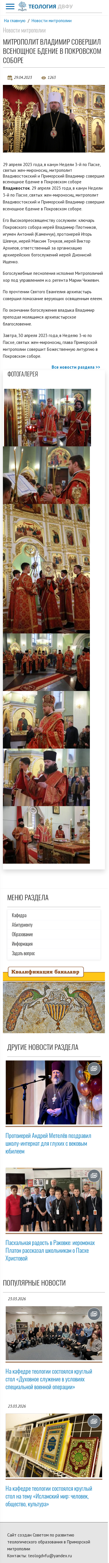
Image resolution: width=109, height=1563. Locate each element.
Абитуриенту (22, 925)
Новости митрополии (52, 20)
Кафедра (19, 915)
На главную (15, 20)
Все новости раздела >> (76, 367)
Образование (22, 934)
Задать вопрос (23, 953)
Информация (22, 944)
